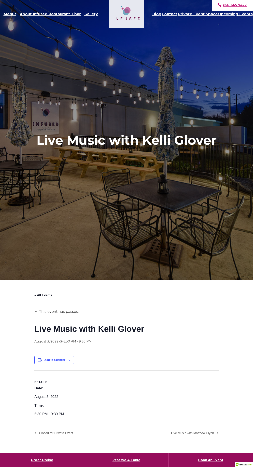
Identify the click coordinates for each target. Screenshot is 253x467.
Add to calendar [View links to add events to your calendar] (54, 359)
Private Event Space (198, 14)
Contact (169, 14)
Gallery (91, 14)
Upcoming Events (235, 14)
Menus (10, 14)
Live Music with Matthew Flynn (193, 433)
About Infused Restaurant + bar (50, 14)
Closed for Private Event (55, 433)
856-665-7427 (232, 5)
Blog (156, 14)
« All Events (43, 295)
